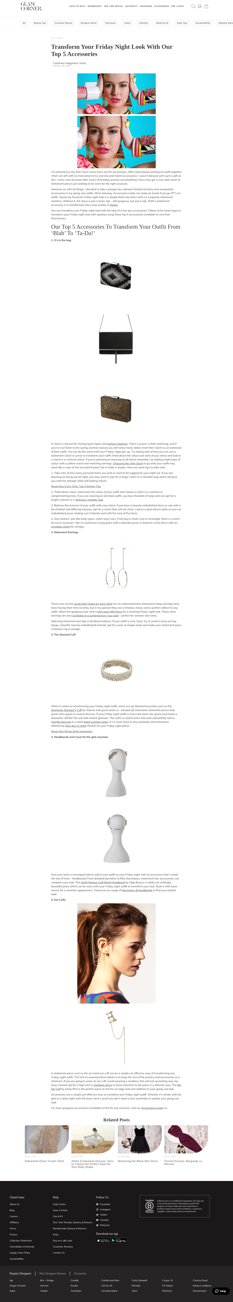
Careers (14, 1216)
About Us (14, 1204)
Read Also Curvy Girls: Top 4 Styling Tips (76, 486)
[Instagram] (97, 1209)
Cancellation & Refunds (22, 1246)
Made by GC (162, 23)
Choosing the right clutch (128, 463)
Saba (12, 1290)
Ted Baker (76, 1290)
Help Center (59, 1204)
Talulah (44, 1290)
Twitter (103, 1214)
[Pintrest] (97, 1225)
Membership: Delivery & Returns (69, 1228)
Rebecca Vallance (202, 1285)
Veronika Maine (109, 1290)
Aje (11, 1280)
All (24, 23)
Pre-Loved (177, 6)
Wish (134, 1290)
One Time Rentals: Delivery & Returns (72, 1222)
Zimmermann (200, 1290)
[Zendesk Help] (221, 1291)
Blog (12, 1210)
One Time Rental (113, 6)
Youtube (104, 1219)
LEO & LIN (106, 1285)
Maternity (131, 6)
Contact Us (59, 1252)
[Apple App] (103, 1240)
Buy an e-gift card (62, 1240)
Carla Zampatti (139, 1280)
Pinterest (104, 1225)
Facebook (105, 1204)
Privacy (13, 1234)
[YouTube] (97, 1220)
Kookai (74, 1285)
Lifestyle (143, 23)
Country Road (200, 1280)
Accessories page (152, 1108)
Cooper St (167, 1280)
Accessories (161, 6)
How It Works (60, 1210)
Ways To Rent (77, 6)
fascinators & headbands (137, 890)
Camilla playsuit (61, 721)
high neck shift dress (109, 611)
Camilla (74, 1280)
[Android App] (119, 1240)
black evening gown (96, 721)
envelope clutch (60, 526)
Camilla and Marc (110, 1280)
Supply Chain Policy (20, 1252)
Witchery (167, 1290)
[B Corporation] (151, 1206)
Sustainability (203, 23)
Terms (13, 1228)
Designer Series (89, 23)
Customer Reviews (63, 1246)
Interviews (110, 23)
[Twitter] (97, 1215)
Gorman (44, 1285)
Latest (127, 23)
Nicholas (136, 1285)
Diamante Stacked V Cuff (66, 710)
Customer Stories (63, 23)
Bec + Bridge (47, 1280)
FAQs (56, 1234)
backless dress (103, 1085)
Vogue (114, 205)
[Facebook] (97, 1204)
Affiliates (14, 1222)
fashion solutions (117, 443)
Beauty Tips (40, 23)
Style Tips (182, 23)
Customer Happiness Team (69, 63)
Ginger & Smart (18, 1285)
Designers (146, 6)
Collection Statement (21, 1240)
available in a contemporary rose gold (95, 615)
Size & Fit (58, 1216)
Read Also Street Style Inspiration (71, 731)
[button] (77, 6)
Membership (95, 6)
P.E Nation (167, 1285)
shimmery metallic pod (89, 499)
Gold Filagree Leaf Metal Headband (103, 882)
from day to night (75, 725)
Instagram (105, 1209)
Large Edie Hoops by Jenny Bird (93, 603)
